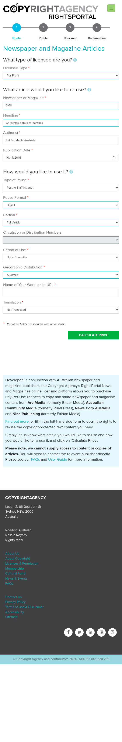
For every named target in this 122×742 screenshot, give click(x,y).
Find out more (17, 421)
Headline (10, 115)
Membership (14, 568)
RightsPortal (14, 540)
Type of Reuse (15, 180)
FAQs (35, 459)
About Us (12, 553)
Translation (12, 302)
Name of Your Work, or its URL (28, 284)
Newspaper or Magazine (23, 97)
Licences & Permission (21, 563)
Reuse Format (14, 197)
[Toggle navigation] (111, 8)
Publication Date (16, 150)
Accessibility (14, 612)
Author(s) (10, 132)
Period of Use (14, 250)
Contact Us (13, 597)
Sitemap (11, 617)
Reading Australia (18, 530)
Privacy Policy (15, 602)
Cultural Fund (15, 573)
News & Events (16, 578)
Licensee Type (15, 68)
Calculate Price (93, 335)
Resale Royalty (16, 535)
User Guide (57, 459)
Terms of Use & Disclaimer (24, 607)
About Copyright (17, 558)
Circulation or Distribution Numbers (32, 232)
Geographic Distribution (22, 267)
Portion (9, 215)
